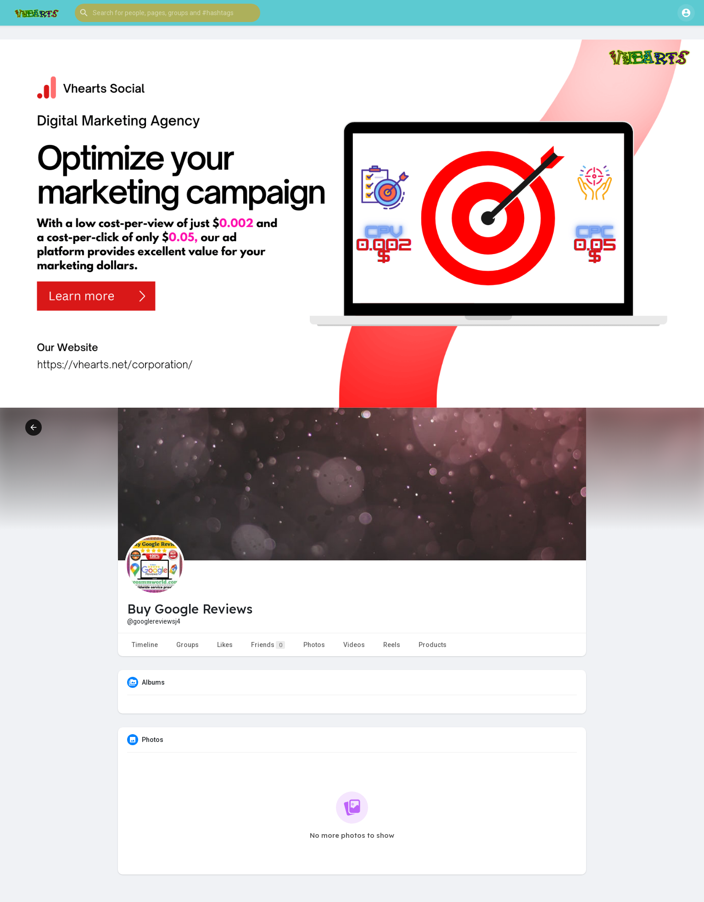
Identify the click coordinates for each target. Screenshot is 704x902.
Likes (225, 644)
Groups (187, 644)
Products (433, 644)
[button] (167, 13)
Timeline (145, 644)
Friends (268, 645)
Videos (354, 644)
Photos (314, 644)
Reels (391, 644)
